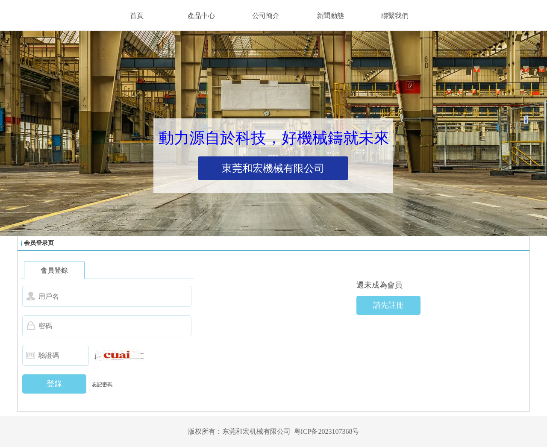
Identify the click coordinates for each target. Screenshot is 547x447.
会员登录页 (39, 243)
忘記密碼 (102, 385)
